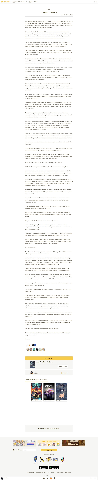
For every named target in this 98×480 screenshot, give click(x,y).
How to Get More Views (41, 472)
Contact (53, 472)
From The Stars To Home (18, 1)
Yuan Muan (36, 373)
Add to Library (63, 366)
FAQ (49, 472)
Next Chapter (49, 358)
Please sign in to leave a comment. (49, 428)
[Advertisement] (49, 414)
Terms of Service (59, 472)
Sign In (95, 1)
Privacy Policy (68, 472)
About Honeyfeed (30, 472)
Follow (64, 373)
